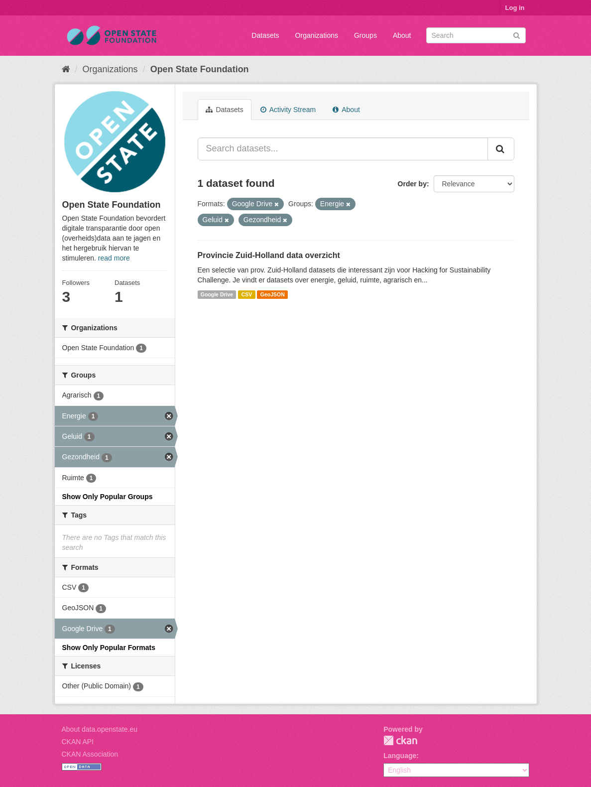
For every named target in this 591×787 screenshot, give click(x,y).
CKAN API (78, 742)
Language (399, 756)
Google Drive (217, 294)
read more (114, 258)
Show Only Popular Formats (108, 648)
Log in (515, 7)
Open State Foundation (199, 69)
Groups (365, 35)
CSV (246, 294)
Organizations (316, 35)
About (402, 35)
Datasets (265, 35)
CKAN (400, 740)
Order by (412, 184)
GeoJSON (272, 294)
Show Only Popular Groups (107, 497)
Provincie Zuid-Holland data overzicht (269, 255)
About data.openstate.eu (100, 729)
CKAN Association (90, 754)
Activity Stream (288, 110)
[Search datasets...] (343, 148)
